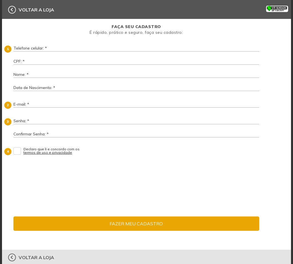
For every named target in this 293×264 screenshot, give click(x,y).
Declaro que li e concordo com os (52, 150)
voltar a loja (36, 10)
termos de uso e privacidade (47, 152)
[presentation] (194, 172)
